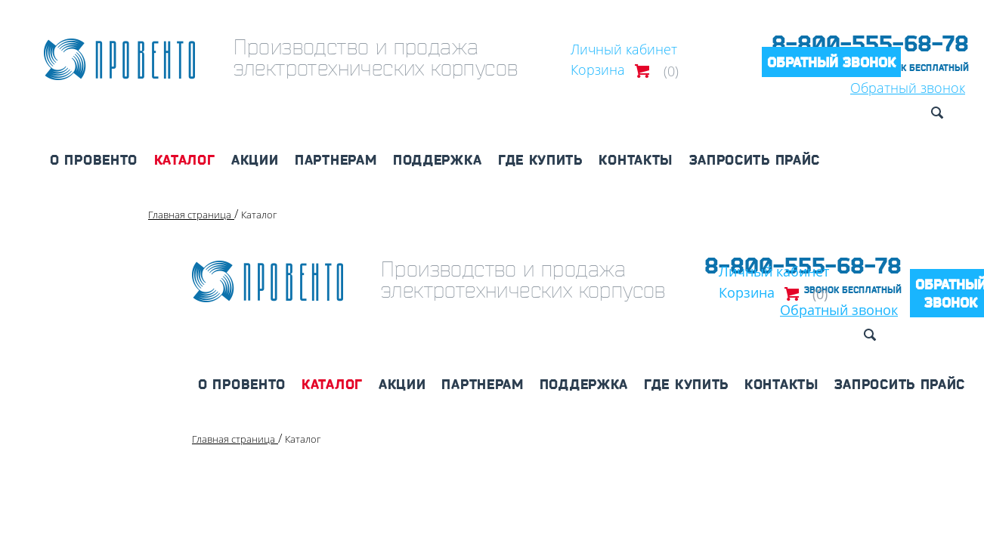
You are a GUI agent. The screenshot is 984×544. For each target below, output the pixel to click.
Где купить (540, 159)
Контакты (636, 159)
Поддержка (437, 159)
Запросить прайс (755, 159)
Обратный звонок (831, 62)
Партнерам (335, 159)
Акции (255, 159)
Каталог (184, 159)
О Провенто (94, 159)
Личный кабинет (624, 49)
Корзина (598, 69)
